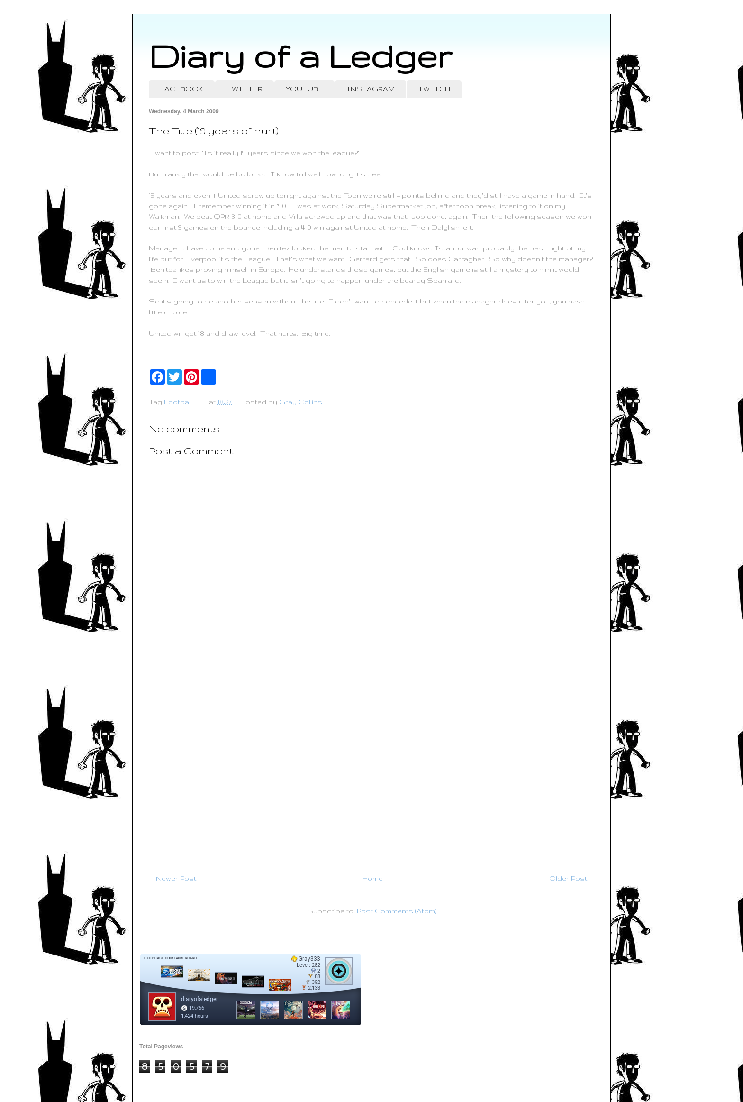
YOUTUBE (304, 88)
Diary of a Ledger (300, 55)
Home (372, 878)
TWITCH (434, 88)
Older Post (568, 878)
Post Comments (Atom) (396, 911)
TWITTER (245, 88)
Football (178, 401)
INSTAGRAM (370, 88)
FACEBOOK (181, 88)
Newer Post (176, 878)
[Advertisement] (371, 770)
